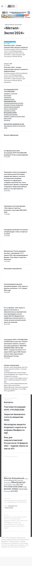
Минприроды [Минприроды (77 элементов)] (7, 482)
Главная (6, 24)
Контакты (7, 120)
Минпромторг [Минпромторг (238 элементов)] (18, 482)
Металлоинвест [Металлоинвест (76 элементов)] (19, 480)
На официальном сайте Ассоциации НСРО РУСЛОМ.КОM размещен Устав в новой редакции (16, 153)
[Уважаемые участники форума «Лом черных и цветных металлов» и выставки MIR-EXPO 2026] (13, 204)
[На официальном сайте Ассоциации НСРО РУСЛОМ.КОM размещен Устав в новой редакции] (13, 148)
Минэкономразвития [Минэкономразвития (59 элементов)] (8, 484)
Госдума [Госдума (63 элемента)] (26, 478)
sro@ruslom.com (12, 506)
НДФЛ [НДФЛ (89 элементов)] (18, 484)
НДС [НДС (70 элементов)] (14, 484)
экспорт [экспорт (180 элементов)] (14, 491)
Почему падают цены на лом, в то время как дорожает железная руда (15, 379)
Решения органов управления (13, 105)
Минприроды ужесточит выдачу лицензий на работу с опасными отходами (16, 369)
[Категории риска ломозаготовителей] (25, 469)
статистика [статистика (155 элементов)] (22, 489)
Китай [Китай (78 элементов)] (5, 480)
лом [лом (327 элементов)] (20, 486)
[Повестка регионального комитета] (25, 465)
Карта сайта (8, 118)
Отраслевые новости (10, 41)
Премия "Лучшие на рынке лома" (14, 116)
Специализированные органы (13, 103)
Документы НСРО (9, 111)
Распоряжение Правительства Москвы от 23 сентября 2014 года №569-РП (16, 388)
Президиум (7, 97)
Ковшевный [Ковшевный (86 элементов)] (11, 480)
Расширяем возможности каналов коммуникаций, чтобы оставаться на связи (16, 232)
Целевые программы (11, 114)
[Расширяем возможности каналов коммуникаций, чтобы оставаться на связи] (13, 227)
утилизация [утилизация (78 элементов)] (7, 491)
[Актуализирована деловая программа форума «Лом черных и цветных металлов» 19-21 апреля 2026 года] (13, 282)
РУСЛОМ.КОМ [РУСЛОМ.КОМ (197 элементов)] (10, 486)
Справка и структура (10, 93)
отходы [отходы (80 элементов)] (25, 487)
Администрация (9, 99)
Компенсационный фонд (12, 107)
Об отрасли (7, 95)
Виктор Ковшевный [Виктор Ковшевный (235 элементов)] (14, 478)
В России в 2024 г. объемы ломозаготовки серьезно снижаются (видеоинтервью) (16, 69)
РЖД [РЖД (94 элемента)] (21, 484)
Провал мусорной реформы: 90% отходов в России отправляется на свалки (16, 374)
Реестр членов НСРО (10, 109)
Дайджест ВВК (8, 63)
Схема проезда (9, 507)
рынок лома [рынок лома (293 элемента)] (11, 488)
